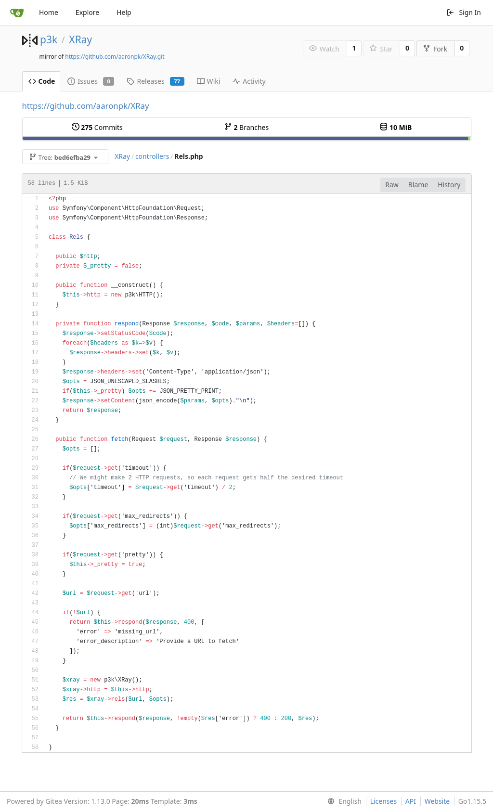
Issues (90, 81)
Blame (418, 184)
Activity (249, 81)
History (449, 184)
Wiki (209, 81)
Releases (155, 81)
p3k (48, 39)
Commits (97, 127)
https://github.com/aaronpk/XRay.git (114, 56)
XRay (80, 39)
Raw (392, 184)
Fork (435, 48)
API (410, 801)
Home (48, 12)
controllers (152, 156)
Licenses (383, 801)
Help (124, 12)
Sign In (463, 12)
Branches (246, 127)
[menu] (343, 801)
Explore (87, 12)
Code (41, 81)
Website (437, 801)
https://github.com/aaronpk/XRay (85, 105)
